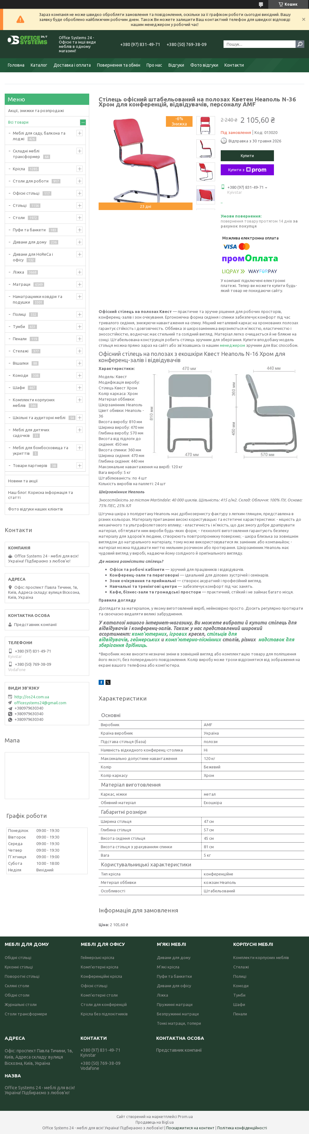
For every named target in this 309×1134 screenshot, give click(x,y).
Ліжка (18, 272)
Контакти (234, 65)
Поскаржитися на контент (190, 1128)
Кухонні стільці (19, 967)
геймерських (145, 639)
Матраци (21, 284)
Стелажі (20, 351)
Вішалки (20, 363)
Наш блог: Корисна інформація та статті (40, 495)
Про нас (154, 65)
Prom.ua (185, 1117)
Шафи (19, 387)
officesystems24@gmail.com (40, 702)
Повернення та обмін (118, 65)
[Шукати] (300, 44)
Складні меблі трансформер (26, 154)
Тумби (19, 326)
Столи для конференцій (104, 1004)
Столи (19, 217)
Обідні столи (17, 995)
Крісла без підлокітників (104, 1014)
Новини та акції (23, 481)
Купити (247, 155)
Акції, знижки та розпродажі (36, 110)
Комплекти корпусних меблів (34, 403)
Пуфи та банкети (29, 230)
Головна (16, 65)
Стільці (20, 205)
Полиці (19, 314)
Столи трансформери (26, 1014)
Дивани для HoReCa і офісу (33, 257)
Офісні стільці (26, 193)
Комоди (20, 375)
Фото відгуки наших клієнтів (35, 509)
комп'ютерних (149, 634)
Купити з (247, 170)
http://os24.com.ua (31, 697)
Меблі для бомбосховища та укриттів (40, 450)
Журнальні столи (21, 1004)
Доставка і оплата (72, 65)
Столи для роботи (31, 181)
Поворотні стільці (22, 976)
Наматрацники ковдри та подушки (37, 299)
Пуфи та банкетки (174, 976)
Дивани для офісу (174, 985)
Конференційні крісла (101, 976)
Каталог (39, 65)
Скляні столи (17, 985)
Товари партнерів (30, 465)
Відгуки (176, 65)
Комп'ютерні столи (99, 995)
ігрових (178, 634)
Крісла (19, 169)
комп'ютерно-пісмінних (193, 639)
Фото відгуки (204, 65)
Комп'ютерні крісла (99, 967)
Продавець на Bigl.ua (155, 1122)
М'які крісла (168, 967)
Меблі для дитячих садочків (31, 433)
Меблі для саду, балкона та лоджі (39, 136)
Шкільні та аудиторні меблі (39, 417)
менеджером (233, 345)
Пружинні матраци (175, 1004)
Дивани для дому (29, 242)
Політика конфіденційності (242, 1128)
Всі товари (18, 122)
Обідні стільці (18, 957)
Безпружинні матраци (178, 1014)
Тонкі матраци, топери (179, 1023)
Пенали (20, 338)
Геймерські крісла (97, 957)
